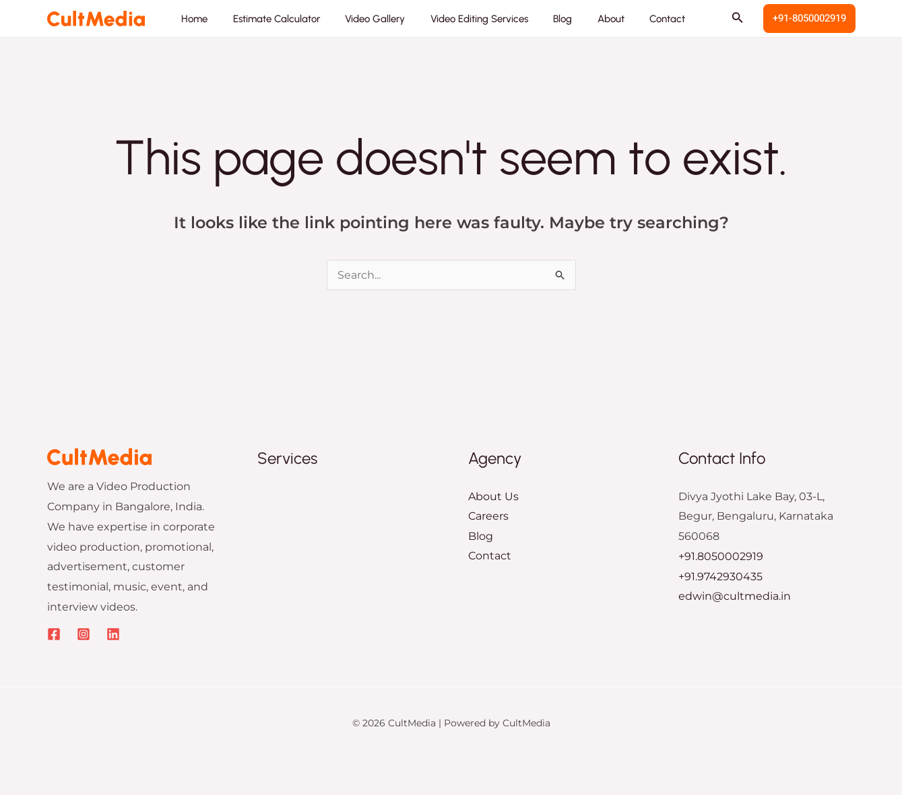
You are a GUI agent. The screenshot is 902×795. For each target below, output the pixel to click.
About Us (493, 496)
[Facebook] (54, 634)
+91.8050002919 (720, 556)
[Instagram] (83, 634)
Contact (489, 556)
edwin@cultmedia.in (734, 596)
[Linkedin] (113, 634)
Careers (488, 516)
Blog (480, 536)
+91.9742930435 (720, 576)
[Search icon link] (738, 19)
